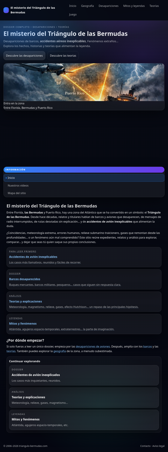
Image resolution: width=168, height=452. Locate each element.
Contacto (145, 446)
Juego (73, 14)
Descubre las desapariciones (24, 55)
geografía (59, 351)
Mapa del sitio (17, 193)
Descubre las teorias (63, 55)
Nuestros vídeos (18, 185)
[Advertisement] (84, 136)
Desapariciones (108, 6)
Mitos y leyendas (134, 6)
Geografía (87, 6)
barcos (147, 346)
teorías (11, 351)
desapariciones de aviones (93, 346)
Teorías (154, 6)
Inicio (72, 6)
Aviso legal (159, 446)
